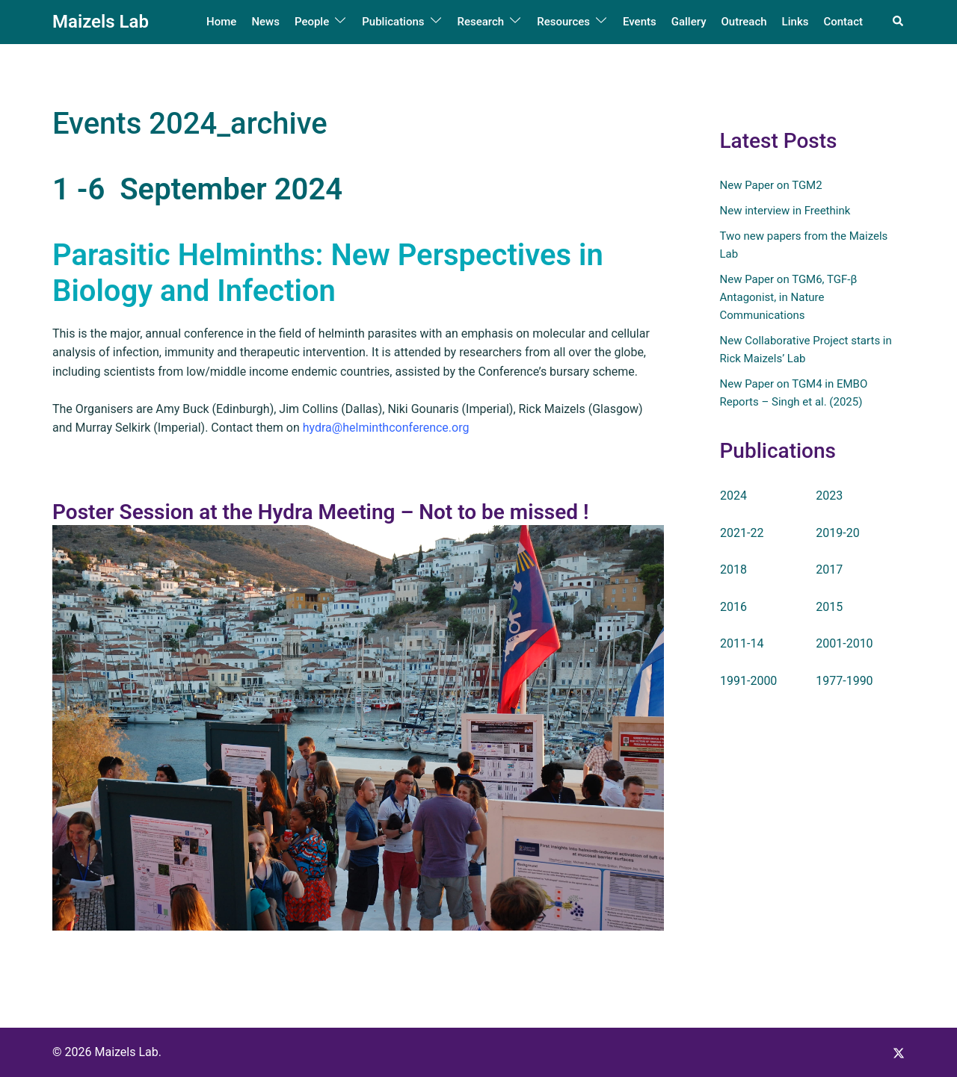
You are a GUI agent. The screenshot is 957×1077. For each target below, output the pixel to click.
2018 (733, 569)
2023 (829, 495)
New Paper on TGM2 (771, 185)
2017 (829, 569)
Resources (563, 21)
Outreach (743, 21)
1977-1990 (844, 681)
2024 (733, 495)
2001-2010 (844, 643)
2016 (733, 607)
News (265, 21)
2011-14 (741, 643)
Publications (393, 21)
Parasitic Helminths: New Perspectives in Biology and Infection (327, 273)
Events (639, 21)
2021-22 (741, 533)
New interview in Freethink (785, 210)
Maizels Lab (100, 21)
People (312, 21)
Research (481, 21)
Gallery (689, 21)
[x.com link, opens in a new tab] (899, 1052)
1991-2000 (748, 681)
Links (795, 21)
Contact (843, 21)
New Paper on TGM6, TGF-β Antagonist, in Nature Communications (789, 297)
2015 (829, 607)
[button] (899, 22)
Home (221, 21)
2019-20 (837, 533)
